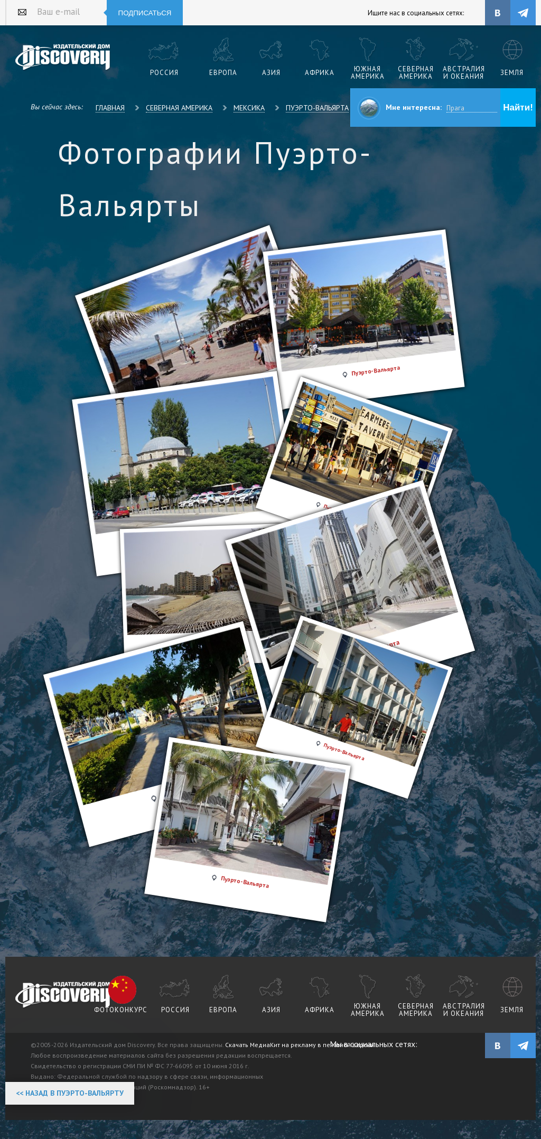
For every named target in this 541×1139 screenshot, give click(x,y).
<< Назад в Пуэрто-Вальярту (70, 1093)
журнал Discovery (63, 995)
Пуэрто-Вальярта (317, 108)
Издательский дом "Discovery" (63, 57)
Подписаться (145, 13)
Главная (110, 108)
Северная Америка (179, 108)
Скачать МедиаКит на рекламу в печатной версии (299, 1045)
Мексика (249, 108)
